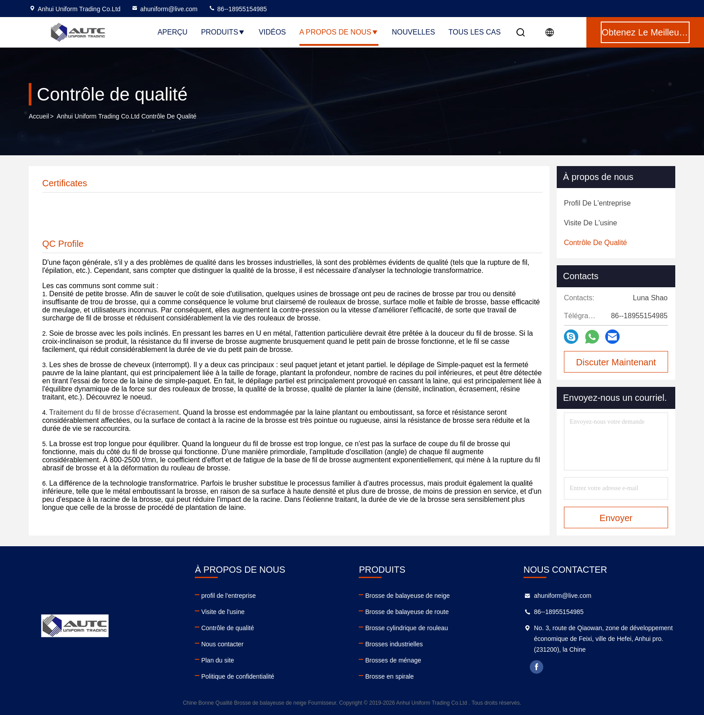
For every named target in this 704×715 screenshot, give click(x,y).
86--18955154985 (237, 9)
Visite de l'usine (223, 611)
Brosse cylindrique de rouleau (406, 628)
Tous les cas (475, 32)
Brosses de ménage (393, 660)
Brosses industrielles (393, 644)
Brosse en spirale (389, 676)
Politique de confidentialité (237, 676)
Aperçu (173, 32)
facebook (536, 667)
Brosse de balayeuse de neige (407, 595)
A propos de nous (338, 32)
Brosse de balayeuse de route (407, 611)
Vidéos (272, 32)
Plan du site (217, 660)
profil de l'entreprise (228, 595)
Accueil (39, 116)
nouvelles (413, 32)
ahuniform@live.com (164, 9)
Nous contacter (222, 644)
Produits (223, 32)
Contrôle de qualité (227, 628)
